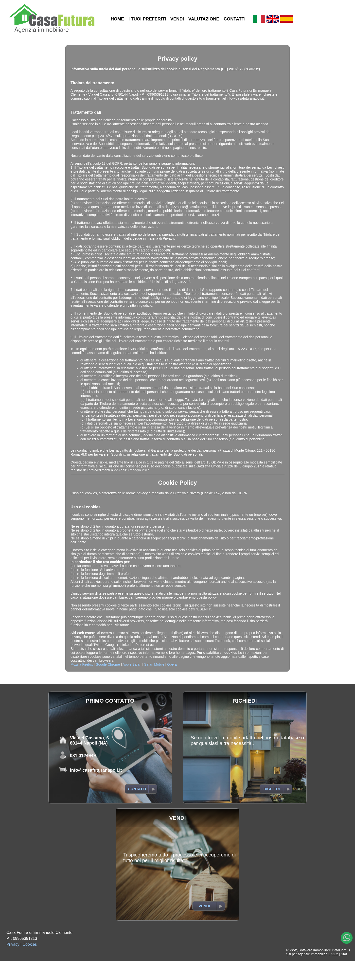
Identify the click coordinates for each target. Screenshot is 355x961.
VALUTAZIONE (203, 19)
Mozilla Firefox (82, 664)
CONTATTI (234, 19)
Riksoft (291, 950)
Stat (344, 954)
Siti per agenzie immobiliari (306, 954)
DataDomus (341, 950)
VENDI (177, 19)
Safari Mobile (154, 664)
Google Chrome (108, 664)
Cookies (30, 944)
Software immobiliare (315, 950)
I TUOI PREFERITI (147, 19)
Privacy (12, 944)
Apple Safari (132, 664)
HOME (117, 19)
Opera (172, 664)
